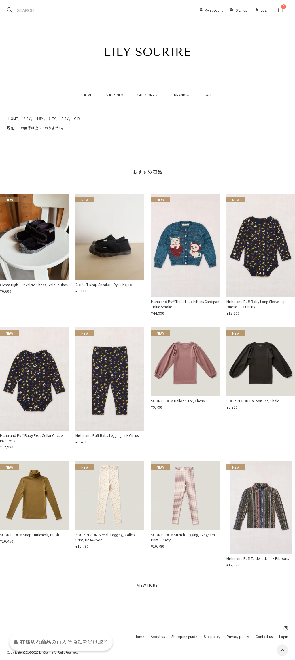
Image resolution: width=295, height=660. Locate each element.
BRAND (182, 94)
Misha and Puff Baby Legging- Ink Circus (107, 435)
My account (214, 10)
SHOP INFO (114, 94)
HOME (87, 94)
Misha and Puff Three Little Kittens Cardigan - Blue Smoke (185, 304)
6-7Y (52, 118)
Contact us (264, 636)
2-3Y (27, 118)
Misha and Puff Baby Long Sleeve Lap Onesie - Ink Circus (256, 304)
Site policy (212, 636)
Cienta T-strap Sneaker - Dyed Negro (103, 284)
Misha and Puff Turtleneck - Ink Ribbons (257, 558)
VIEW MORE (147, 585)
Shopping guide (184, 636)
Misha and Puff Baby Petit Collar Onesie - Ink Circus (32, 438)
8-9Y (65, 118)
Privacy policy (238, 636)
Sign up (242, 10)
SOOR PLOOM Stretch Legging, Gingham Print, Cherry (183, 537)
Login (265, 10)
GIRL (78, 118)
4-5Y (39, 118)
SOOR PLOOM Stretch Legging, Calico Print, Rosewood (105, 537)
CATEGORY (148, 94)
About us (158, 636)
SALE (208, 94)
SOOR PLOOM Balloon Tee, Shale (252, 400)
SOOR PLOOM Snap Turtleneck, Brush (29, 534)
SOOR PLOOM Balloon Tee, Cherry (178, 400)
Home (139, 636)
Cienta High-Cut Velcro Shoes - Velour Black (34, 284)
